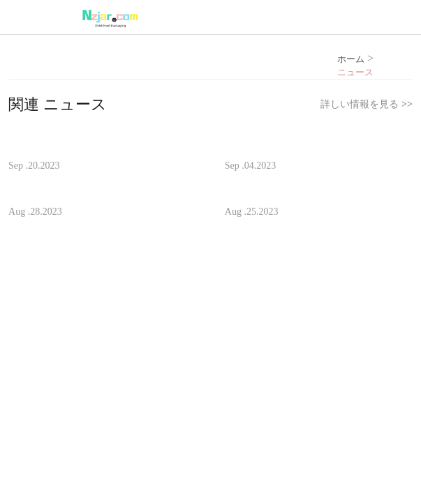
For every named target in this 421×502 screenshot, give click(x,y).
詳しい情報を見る (366, 104)
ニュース (355, 73)
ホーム (350, 59)
